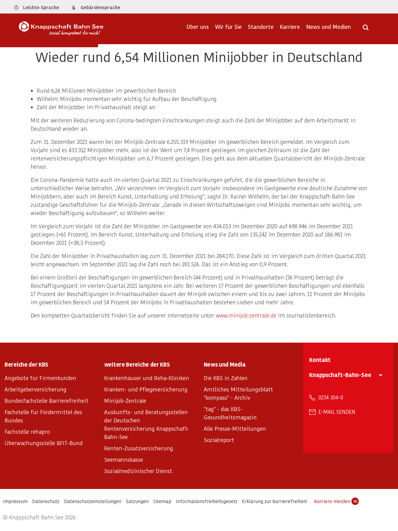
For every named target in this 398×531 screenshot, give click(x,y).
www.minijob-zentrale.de (246, 315)
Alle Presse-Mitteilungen (235, 428)
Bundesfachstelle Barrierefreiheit (47, 400)
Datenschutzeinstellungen (92, 501)
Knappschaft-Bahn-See (340, 374)
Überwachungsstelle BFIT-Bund (44, 443)
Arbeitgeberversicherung (35, 389)
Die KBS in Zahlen (226, 378)
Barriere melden (336, 501)
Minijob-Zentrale (125, 400)
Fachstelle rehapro (27, 431)
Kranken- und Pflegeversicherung (146, 389)
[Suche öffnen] (366, 29)
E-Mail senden (336, 412)
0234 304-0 (330, 397)
